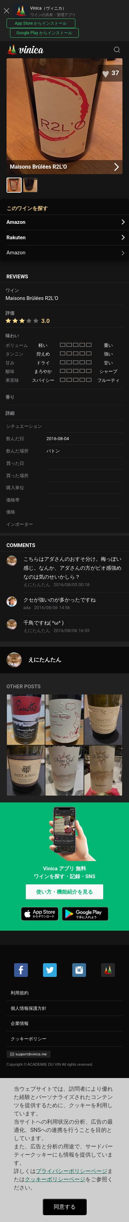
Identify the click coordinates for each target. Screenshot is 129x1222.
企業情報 (20, 1023)
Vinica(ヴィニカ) (31, 49)
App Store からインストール (41, 23)
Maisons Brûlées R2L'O (64, 166)
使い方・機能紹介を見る (64, 892)
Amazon (16, 222)
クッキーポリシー (28, 1038)
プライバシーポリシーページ (71, 1171)
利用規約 (20, 992)
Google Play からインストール (44, 33)
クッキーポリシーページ (55, 1179)
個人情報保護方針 (28, 1008)
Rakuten (16, 237)
